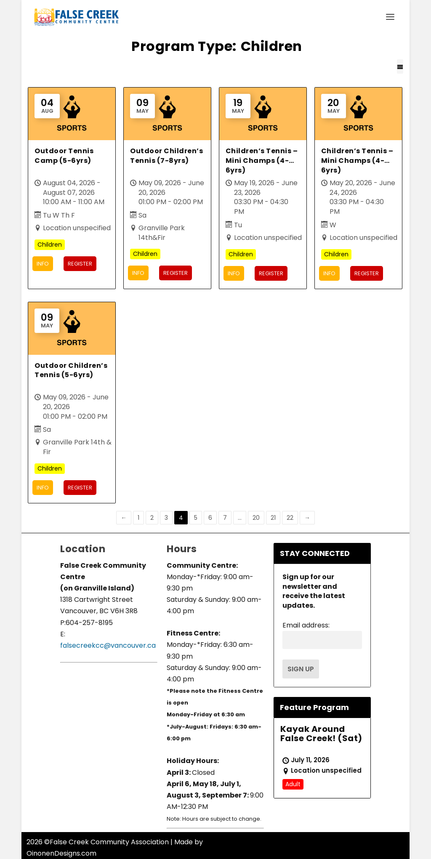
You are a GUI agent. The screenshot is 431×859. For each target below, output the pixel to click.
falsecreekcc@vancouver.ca (108, 645)
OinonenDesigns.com (61, 853)
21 (273, 517)
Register (80, 264)
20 (256, 517)
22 (290, 517)
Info (43, 264)
